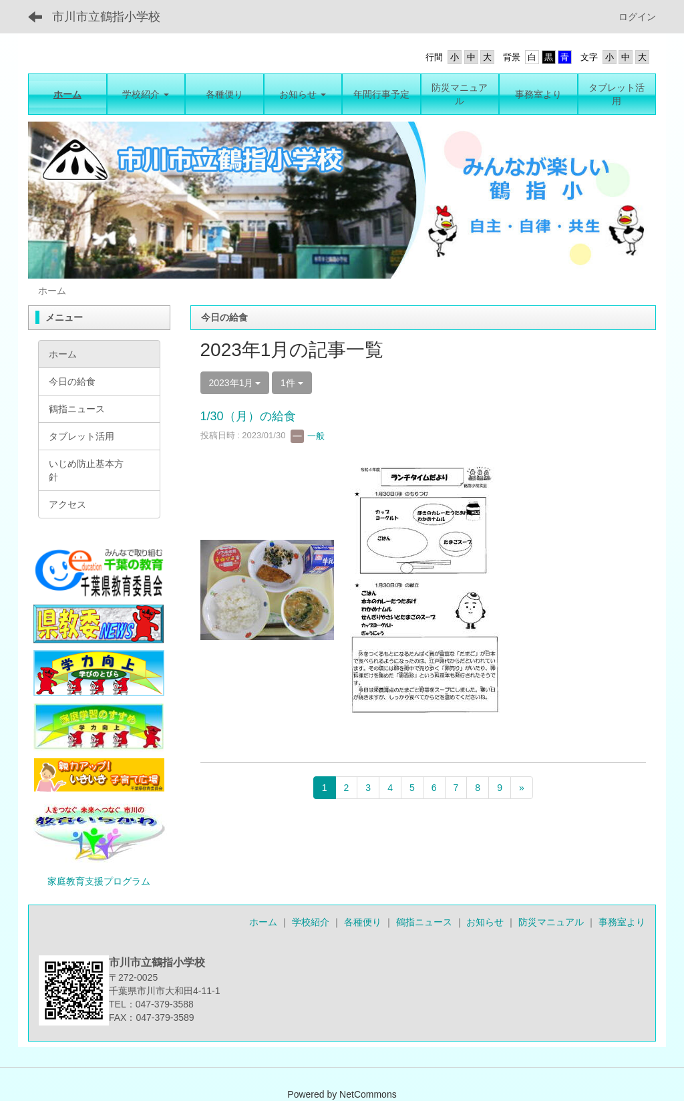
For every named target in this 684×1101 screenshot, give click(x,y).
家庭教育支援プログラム (98, 881)
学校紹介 (310, 922)
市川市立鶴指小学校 (106, 16)
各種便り (362, 922)
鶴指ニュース (424, 922)
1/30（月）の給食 (248, 416)
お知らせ (485, 922)
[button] (146, 94)
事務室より (621, 922)
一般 (308, 436)
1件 (292, 382)
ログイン (637, 16)
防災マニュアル (551, 922)
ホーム (263, 922)
